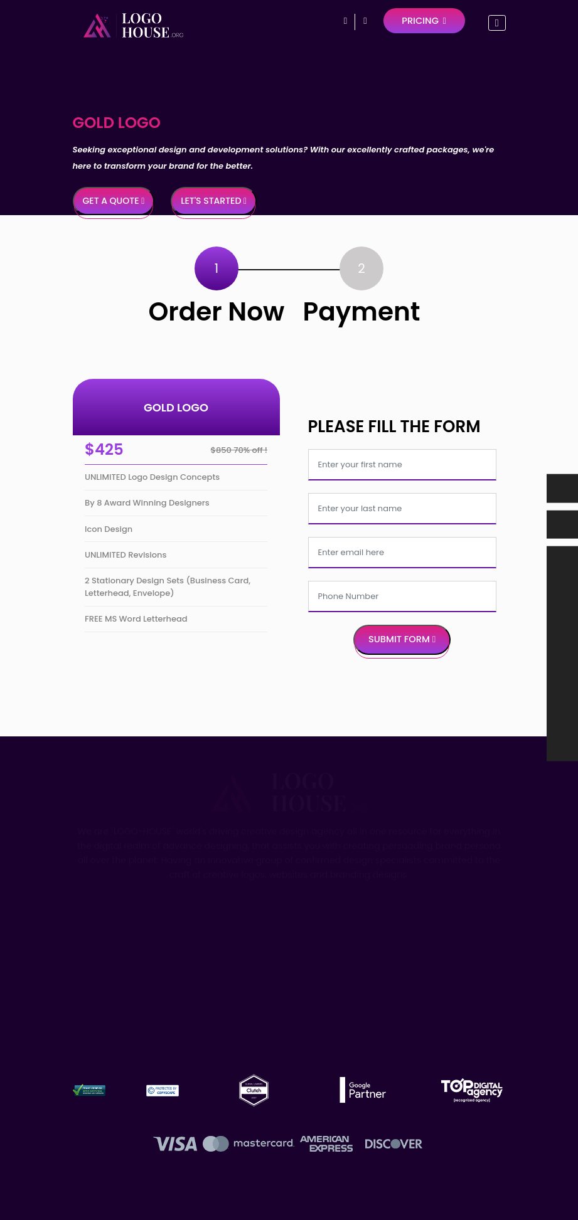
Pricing (424, 20)
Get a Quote (114, 200)
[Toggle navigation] (496, 23)
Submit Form (402, 639)
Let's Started (214, 200)
